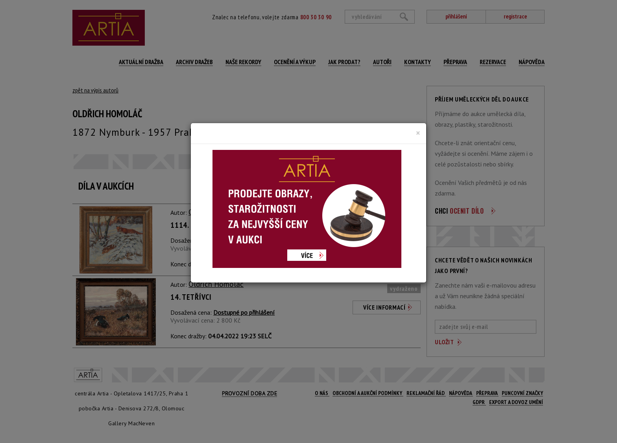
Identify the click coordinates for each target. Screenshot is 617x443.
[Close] (418, 133)
